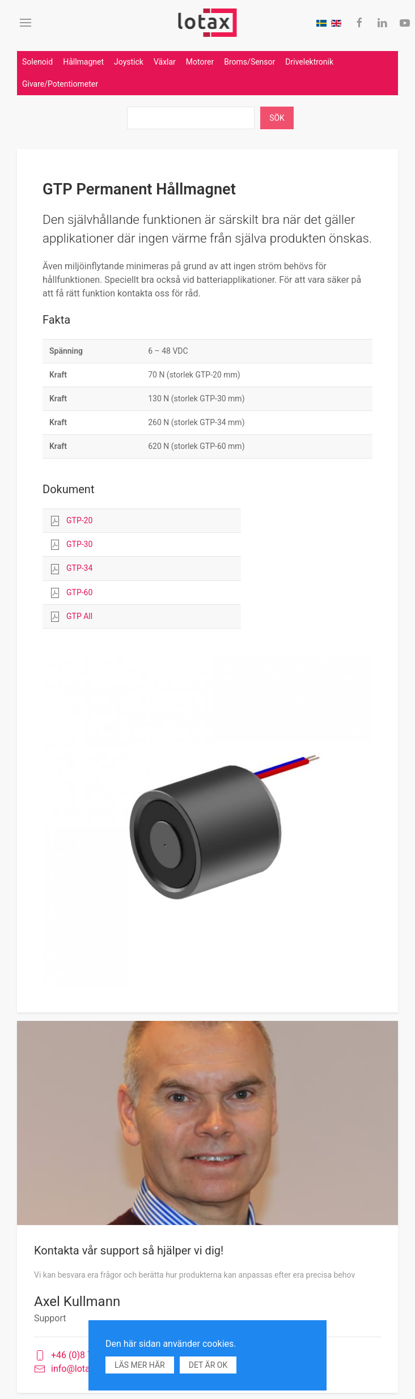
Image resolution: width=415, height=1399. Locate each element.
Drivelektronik (309, 61)
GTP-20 (79, 520)
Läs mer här (140, 1365)
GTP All (79, 616)
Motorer (200, 61)
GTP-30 (79, 544)
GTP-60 (79, 592)
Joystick (128, 61)
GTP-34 (79, 568)
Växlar (165, 61)
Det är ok (208, 1365)
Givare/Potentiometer (60, 83)
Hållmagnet (83, 61)
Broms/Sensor (249, 61)
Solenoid (37, 61)
